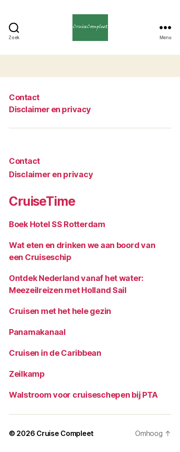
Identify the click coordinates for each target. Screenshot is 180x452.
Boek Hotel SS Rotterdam (57, 224)
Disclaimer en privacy (50, 109)
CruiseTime (42, 201)
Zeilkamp (27, 374)
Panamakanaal (37, 332)
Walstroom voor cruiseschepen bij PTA (83, 394)
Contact (24, 97)
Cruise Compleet (65, 433)
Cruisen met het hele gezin (60, 311)
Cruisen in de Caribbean (55, 353)
